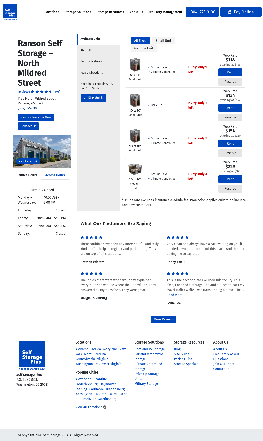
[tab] (98, 39)
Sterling (81, 389)
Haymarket (108, 384)
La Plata (100, 394)
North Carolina (95, 354)
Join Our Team (223, 364)
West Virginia (111, 364)
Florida (96, 349)
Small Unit (163, 41)
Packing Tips (183, 359)
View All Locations (91, 407)
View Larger (28, 161)
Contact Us (28, 126)
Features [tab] (91, 61)
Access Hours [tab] (55, 175)
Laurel (113, 394)
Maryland (110, 349)
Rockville (89, 399)
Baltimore (96, 389)
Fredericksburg (87, 384)
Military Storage (146, 384)
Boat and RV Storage (150, 349)
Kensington (84, 394)
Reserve (230, 82)
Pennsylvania (85, 359)
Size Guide (93, 98)
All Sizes (140, 41)
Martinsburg (107, 399)
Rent (230, 72)
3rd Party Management (165, 14)
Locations (59, 12)
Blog (177, 349)
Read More (174, 295)
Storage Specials (186, 364)
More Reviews (163, 319)
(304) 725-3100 (195, 14)
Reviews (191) (39, 92)
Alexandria (83, 379)
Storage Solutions (85, 12)
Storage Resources (118, 12)
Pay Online (230, 14)
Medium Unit (143, 48)
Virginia (102, 359)
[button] (17, 151)
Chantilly (100, 379)
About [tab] (87, 50)
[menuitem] (60, 14)
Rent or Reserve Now (36, 117)
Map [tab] (92, 72)
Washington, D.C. (88, 364)
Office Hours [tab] (28, 175)
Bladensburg (115, 389)
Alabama (82, 349)
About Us (143, 12)
